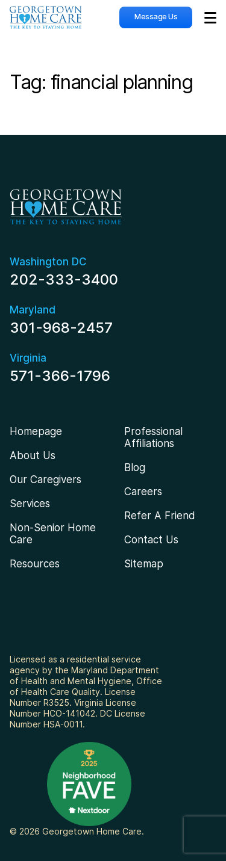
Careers (143, 492)
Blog (134, 467)
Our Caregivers (45, 480)
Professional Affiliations (153, 437)
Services (30, 504)
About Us (32, 455)
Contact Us (151, 540)
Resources (35, 564)
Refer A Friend (159, 516)
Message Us (155, 16)
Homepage (36, 431)
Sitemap (143, 564)
